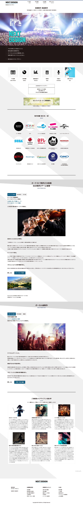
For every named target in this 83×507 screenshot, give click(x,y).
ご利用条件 (29, 493)
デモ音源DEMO (29, 2)
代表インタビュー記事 (31, 495)
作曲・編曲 (44, 490)
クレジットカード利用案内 (63, 493)
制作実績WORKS (36, 2)
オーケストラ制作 (20, 273)
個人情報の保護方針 (30, 491)
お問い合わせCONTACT (51, 2)
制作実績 (60, 488)
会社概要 (28, 488)
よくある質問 (61, 495)
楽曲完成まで (61, 491)
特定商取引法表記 (30, 490)
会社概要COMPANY (44, 2)
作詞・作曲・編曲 (20, 382)
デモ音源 (60, 490)
